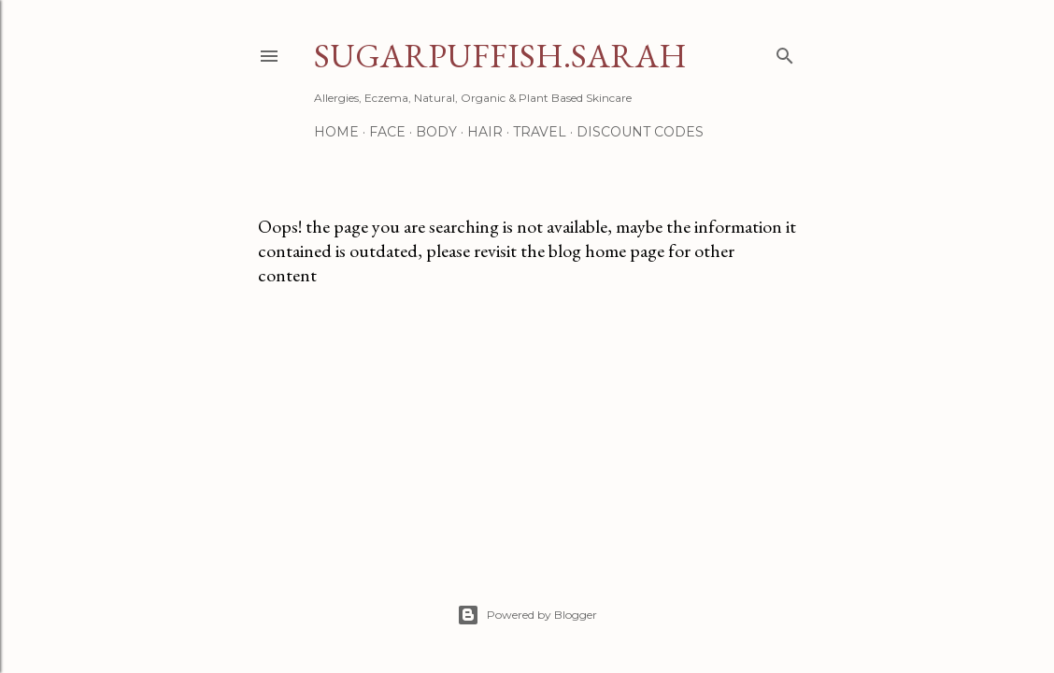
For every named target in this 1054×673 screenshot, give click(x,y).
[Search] (785, 52)
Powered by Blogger (527, 615)
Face (387, 131)
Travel (539, 131)
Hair (485, 131)
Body (436, 131)
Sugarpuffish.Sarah (500, 56)
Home (336, 131)
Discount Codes (640, 131)
